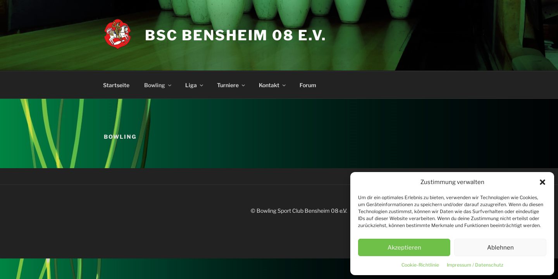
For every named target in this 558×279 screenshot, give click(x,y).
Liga (194, 85)
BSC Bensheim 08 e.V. (236, 35)
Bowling (158, 85)
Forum (308, 85)
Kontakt (273, 85)
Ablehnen (500, 247)
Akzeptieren (404, 247)
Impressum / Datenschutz (475, 265)
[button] (542, 182)
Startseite (116, 85)
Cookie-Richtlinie (420, 265)
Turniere (231, 85)
